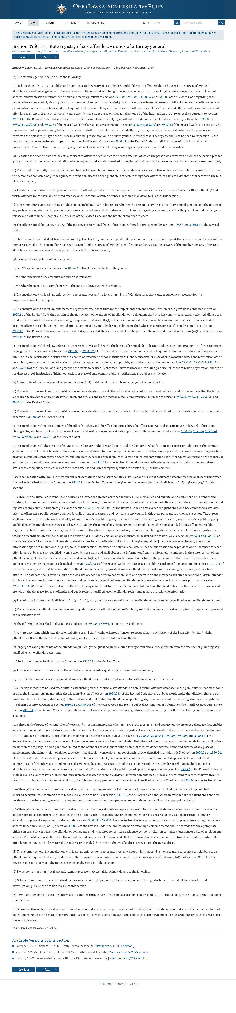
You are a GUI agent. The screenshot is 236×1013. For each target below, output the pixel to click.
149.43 (215, 564)
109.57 (178, 225)
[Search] (221, 22)
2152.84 (138, 125)
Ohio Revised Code (26, 51)
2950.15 (166, 125)
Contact (71, 23)
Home (17, 23)
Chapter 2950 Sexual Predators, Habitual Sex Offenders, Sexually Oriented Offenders (148, 51)
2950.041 (133, 97)
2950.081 (92, 564)
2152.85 (150, 125)
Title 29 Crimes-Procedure (63, 51)
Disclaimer (105, 984)
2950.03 (73, 351)
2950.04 (120, 97)
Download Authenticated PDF (137, 67)
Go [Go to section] (177, 22)
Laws (33, 23)
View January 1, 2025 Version (128, 958)
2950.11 (17, 314)
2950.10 (17, 331)
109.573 (73, 268)
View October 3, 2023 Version (129, 952)
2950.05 (145, 97)
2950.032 (88, 351)
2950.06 (163, 97)
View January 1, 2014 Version (114, 946)
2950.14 (17, 119)
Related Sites (95, 23)
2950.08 (120, 141)
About (51, 23)
